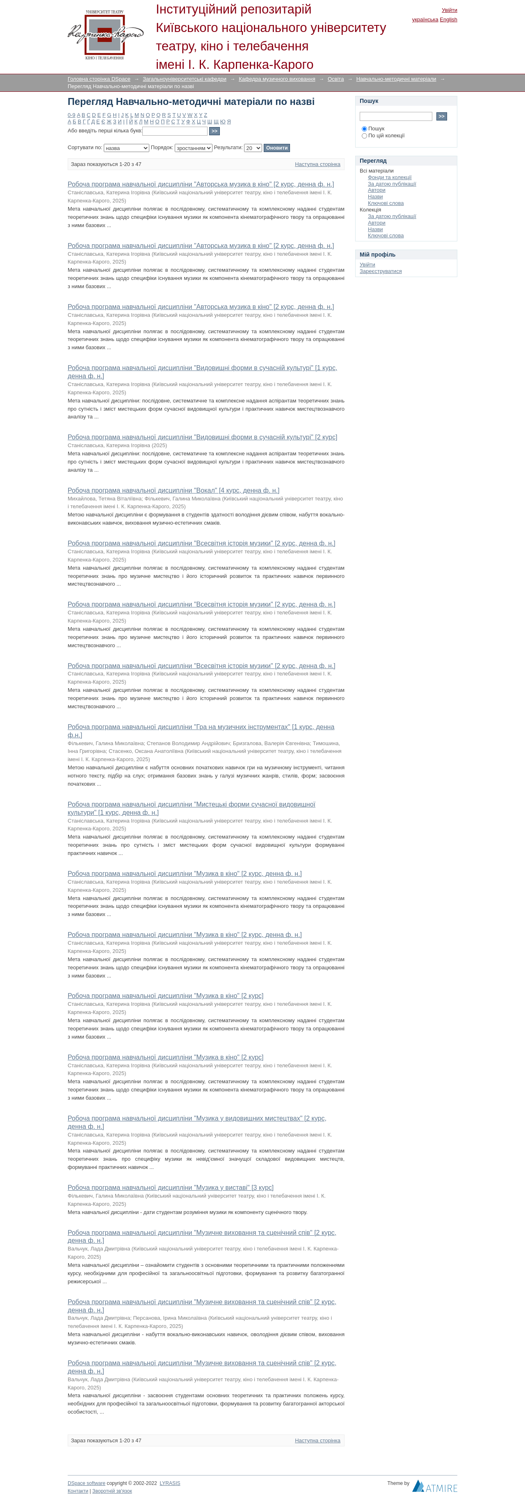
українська (425, 19)
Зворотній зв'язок (112, 1491)
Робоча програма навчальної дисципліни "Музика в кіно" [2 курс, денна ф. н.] (185, 873)
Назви (375, 196)
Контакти (78, 1491)
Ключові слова (386, 203)
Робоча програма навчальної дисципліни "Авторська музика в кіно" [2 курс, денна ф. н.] (201, 184)
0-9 (71, 115)
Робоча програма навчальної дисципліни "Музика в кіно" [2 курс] (166, 995)
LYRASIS (170, 1483)
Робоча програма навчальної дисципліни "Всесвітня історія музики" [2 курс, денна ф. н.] (202, 543)
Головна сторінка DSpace (99, 79)
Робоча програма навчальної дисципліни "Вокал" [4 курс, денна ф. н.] (173, 490)
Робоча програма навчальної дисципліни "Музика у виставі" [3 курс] (171, 1187)
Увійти (449, 10)
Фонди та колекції (390, 177)
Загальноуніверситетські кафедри (184, 79)
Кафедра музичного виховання (277, 79)
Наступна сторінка (317, 164)
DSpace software (86, 1483)
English (448, 19)
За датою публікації (392, 184)
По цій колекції (383, 135)
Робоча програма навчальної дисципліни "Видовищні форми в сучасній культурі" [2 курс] (202, 437)
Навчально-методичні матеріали (396, 79)
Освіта (336, 79)
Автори (377, 190)
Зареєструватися (381, 271)
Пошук (373, 128)
